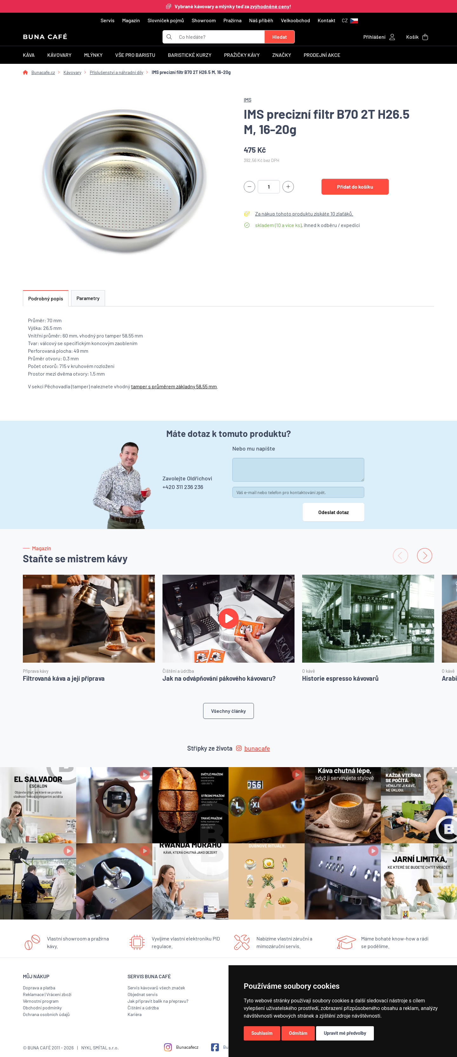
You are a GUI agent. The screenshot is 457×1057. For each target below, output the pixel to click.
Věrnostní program (41, 1001)
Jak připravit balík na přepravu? (158, 1001)
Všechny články (228, 711)
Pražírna (232, 20)
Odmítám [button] (298, 1033)
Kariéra (135, 1014)
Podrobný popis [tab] (45, 298)
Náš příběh (261, 20)
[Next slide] (424, 555)
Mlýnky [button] (93, 55)
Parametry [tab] (88, 298)
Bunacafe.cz (43, 72)
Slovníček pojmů (166, 20)
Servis (108, 20)
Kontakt (326, 20)
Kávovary (72, 72)
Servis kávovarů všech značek (156, 987)
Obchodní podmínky (42, 1007)
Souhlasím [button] (262, 1033)
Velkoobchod (295, 20)
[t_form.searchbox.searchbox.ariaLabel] (220, 36)
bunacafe (253, 748)
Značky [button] (281, 55)
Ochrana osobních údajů (46, 1014)
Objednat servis (143, 994)
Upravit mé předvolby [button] (345, 1033)
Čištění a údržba (143, 1007)
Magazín (131, 20)
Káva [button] (29, 55)
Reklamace (33, 994)
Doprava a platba (39, 987)
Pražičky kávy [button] (242, 55)
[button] (350, 20)
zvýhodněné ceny (269, 6)
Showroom (204, 20)
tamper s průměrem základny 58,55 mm (174, 386)
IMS (247, 100)
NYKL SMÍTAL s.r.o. (100, 1047)
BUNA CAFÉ (45, 37)
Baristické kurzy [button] (189, 55)
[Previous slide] (400, 555)
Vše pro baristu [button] (135, 55)
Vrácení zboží (58, 994)
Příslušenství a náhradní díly (116, 72)
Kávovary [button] (59, 55)
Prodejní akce (322, 55)
